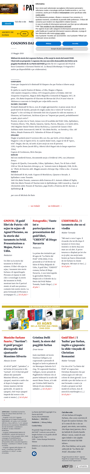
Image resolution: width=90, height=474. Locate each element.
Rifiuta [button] (48, 464)
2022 (69, 34)
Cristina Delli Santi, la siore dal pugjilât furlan (44, 341)
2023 (58, 34)
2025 (36, 34)
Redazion (35, 419)
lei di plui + (23, 294)
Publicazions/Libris (65, 22)
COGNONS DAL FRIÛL (28, 43)
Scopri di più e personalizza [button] (62, 469)
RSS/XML (44, 419)
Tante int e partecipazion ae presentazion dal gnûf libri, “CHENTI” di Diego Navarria (45, 232)
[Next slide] (86, 34)
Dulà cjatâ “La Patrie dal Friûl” (42, 22)
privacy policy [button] (60, 454)
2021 (80, 34)
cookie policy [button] (40, 436)
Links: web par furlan (44, 25)
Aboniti (8, 23)
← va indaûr (34, 205)
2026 (24, 34)
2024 (47, 34)
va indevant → (55, 205)
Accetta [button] (75, 464)
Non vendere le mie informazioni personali (55, 447)
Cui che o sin (20, 22)
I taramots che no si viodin (73, 224)
